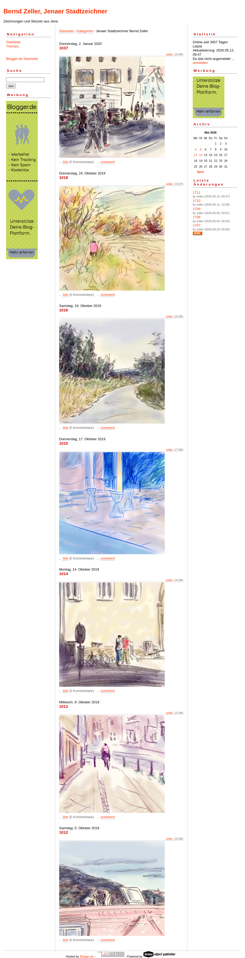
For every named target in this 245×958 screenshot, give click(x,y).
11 (195, 154)
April (200, 171)
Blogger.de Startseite (22, 59)
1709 (196, 209)
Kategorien (85, 31)
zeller (169, 54)
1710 (196, 201)
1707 (196, 225)
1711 (196, 193)
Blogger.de (87, 956)
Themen (12, 46)
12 (200, 154)
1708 (196, 217)
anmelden (200, 63)
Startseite (13, 42)
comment (108, 162)
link (65, 162)
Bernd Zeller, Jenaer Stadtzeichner (55, 11)
